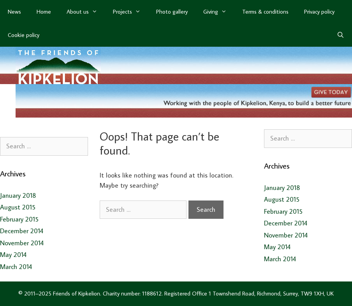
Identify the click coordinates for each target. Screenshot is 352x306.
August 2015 (17, 207)
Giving (218, 11)
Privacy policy (319, 11)
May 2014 (13, 254)
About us (86, 11)
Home (44, 11)
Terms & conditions (265, 11)
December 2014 (21, 231)
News (14, 11)
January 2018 (18, 195)
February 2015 (19, 219)
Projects (130, 11)
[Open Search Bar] (340, 35)
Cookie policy (23, 35)
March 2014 (16, 266)
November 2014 (22, 243)
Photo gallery (172, 11)
